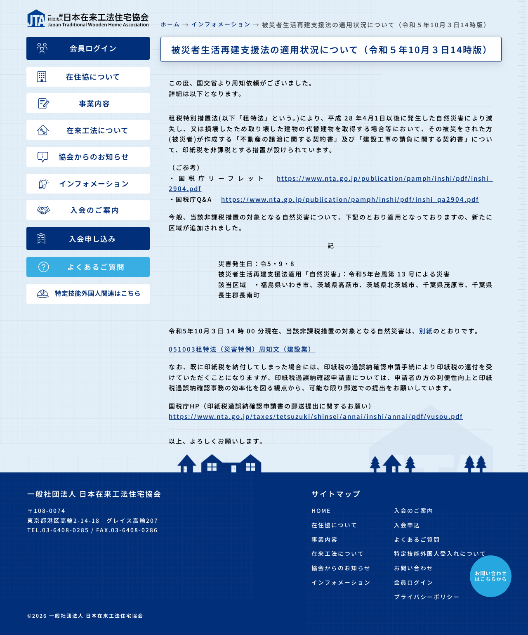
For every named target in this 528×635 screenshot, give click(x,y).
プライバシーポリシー (427, 597)
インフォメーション (341, 582)
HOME (321, 510)
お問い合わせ (414, 568)
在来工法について (337, 553)
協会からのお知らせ (341, 568)
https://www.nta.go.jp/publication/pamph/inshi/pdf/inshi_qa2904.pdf (350, 199)
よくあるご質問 (417, 539)
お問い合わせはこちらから (491, 575)
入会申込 (407, 525)
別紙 (426, 330)
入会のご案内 (414, 510)
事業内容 (324, 539)
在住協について (334, 525)
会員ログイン (414, 582)
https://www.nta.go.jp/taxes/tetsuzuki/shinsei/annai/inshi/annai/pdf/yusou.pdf (316, 416)
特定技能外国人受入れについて (440, 553)
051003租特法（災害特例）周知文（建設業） (242, 349)
